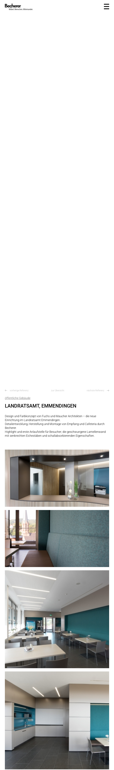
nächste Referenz (98, 390)
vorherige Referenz (17, 390)
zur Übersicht (57, 390)
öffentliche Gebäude (17, 398)
